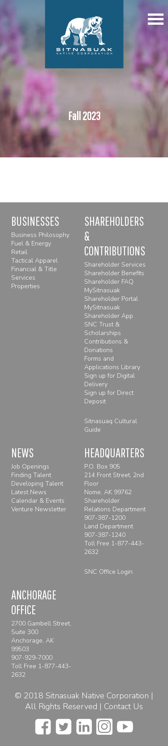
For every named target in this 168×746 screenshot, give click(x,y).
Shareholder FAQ (109, 281)
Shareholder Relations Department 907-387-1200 (115, 509)
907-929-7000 (31, 657)
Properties (25, 286)
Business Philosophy (40, 235)
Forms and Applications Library (112, 362)
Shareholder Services (115, 264)
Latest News (29, 492)
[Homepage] (84, 34)
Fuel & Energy (31, 243)
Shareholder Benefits (114, 273)
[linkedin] (84, 724)
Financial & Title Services (34, 273)
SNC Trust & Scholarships (102, 328)
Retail (19, 252)
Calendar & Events (38, 500)
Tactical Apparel (34, 260)
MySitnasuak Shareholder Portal (111, 294)
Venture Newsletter (38, 509)
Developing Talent (37, 483)
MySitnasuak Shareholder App (108, 311)
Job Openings (30, 466)
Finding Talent (31, 475)
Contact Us (123, 706)
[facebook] (43, 724)
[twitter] (63, 724)
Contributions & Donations (106, 345)
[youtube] (125, 724)
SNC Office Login (108, 571)
